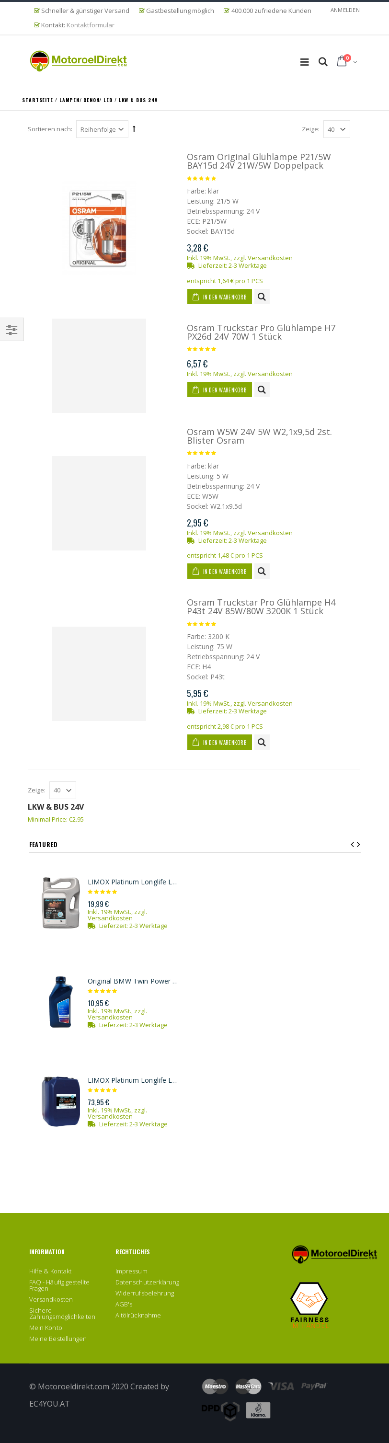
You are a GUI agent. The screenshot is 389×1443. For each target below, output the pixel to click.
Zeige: (311, 129)
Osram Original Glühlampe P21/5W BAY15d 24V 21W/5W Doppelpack (259, 161)
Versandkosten (270, 257)
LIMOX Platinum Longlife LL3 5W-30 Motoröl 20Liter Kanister (134, 1080)
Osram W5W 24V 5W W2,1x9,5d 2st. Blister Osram (259, 436)
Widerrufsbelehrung (144, 1293)
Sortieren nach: (50, 129)
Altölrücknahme (138, 1315)
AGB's (123, 1304)
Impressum (131, 1271)
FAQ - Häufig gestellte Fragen (59, 1285)
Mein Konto (45, 1327)
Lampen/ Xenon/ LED (86, 99)
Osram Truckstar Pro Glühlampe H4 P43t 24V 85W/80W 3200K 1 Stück (261, 606)
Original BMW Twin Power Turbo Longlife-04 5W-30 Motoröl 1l (134, 981)
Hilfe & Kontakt (50, 1271)
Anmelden (345, 9)
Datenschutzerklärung (147, 1282)
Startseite (38, 99)
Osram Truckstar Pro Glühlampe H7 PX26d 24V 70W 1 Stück (261, 332)
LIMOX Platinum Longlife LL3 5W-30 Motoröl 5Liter (134, 882)
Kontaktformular (90, 25)
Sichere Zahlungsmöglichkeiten (62, 1313)
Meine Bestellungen (58, 1338)
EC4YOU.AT (49, 1403)
